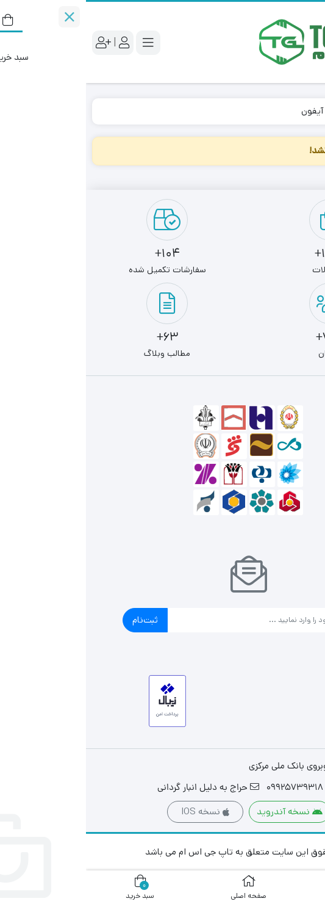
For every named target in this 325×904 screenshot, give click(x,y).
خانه (304, 110)
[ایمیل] (173, 620)
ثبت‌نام (59, 619)
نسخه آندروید (204, 811)
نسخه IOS (119, 811)
